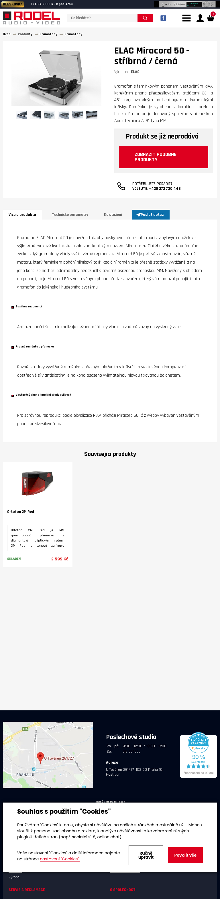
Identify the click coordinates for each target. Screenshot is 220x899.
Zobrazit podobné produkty (155, 157)
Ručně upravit (146, 855)
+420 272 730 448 (165, 188)
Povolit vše (185, 855)
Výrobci (14, 877)
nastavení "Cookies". (60, 859)
